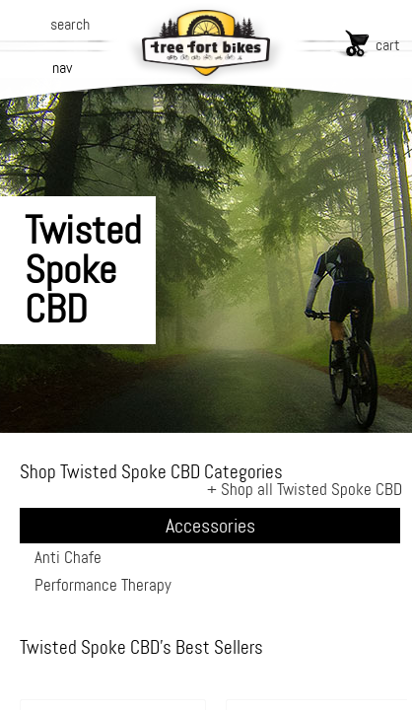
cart (388, 45)
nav (62, 67)
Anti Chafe (68, 557)
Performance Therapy (103, 585)
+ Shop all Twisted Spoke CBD (304, 489)
